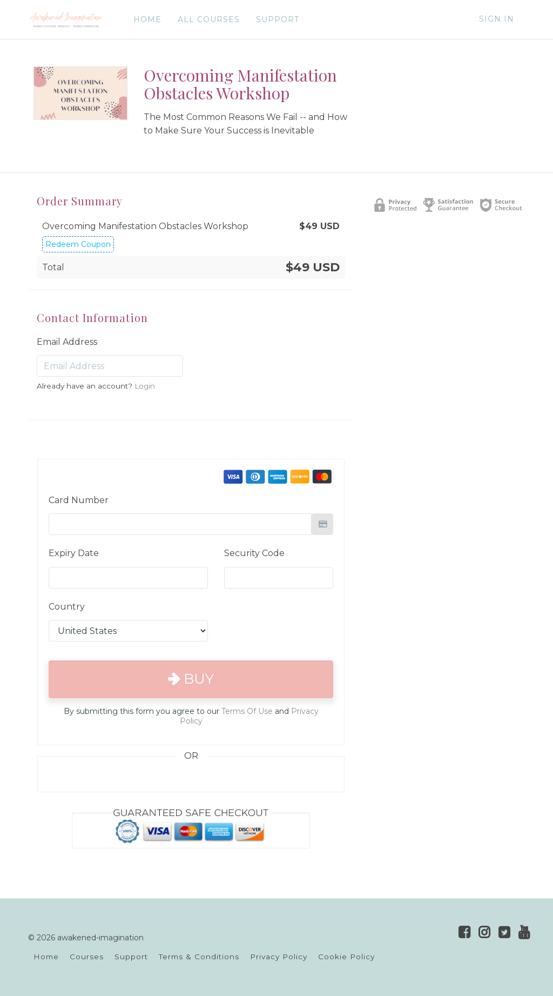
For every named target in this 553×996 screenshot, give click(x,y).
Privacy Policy (278, 956)
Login (144, 386)
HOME (147, 19)
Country (67, 606)
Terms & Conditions (199, 956)
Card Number (79, 500)
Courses (87, 956)
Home (46, 956)
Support (131, 956)
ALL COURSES (209, 19)
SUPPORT (277, 19)
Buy (191, 678)
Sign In (496, 19)
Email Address (67, 342)
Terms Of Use (247, 711)
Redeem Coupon (78, 244)
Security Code (254, 553)
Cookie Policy (346, 956)
